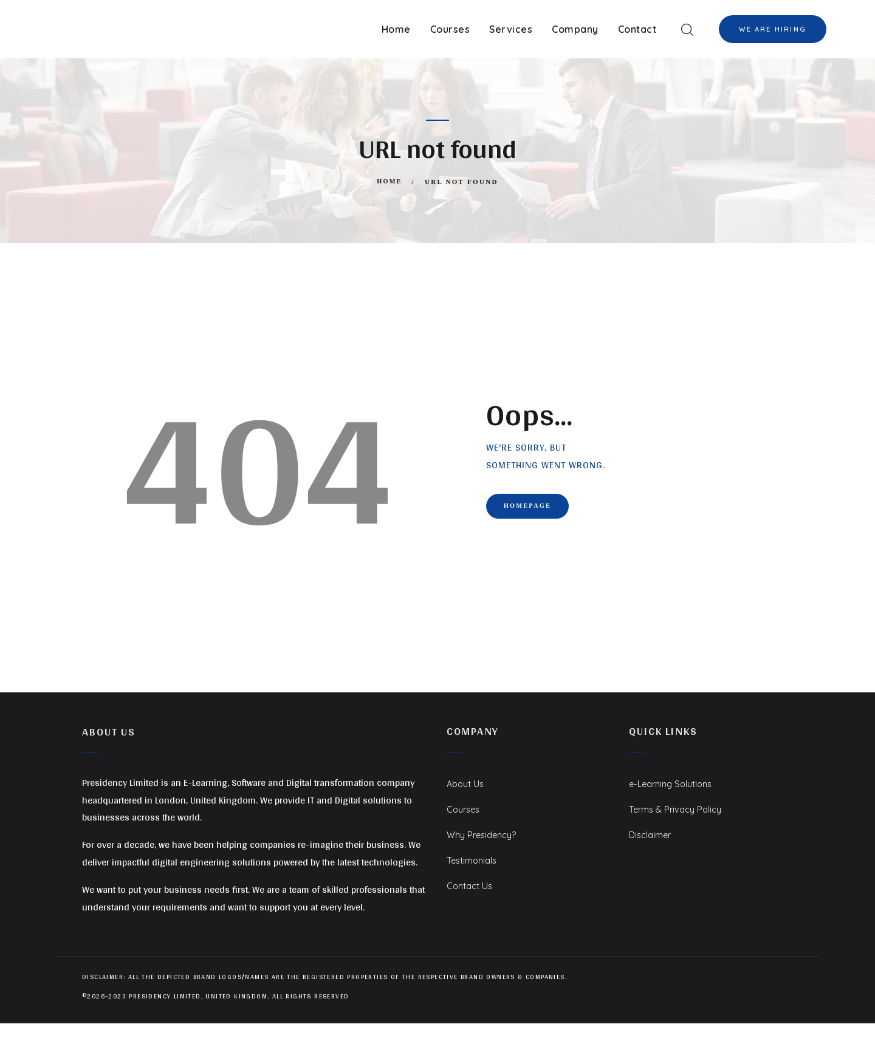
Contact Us (472, 885)
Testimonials (474, 860)
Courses (465, 809)
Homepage (536, 508)
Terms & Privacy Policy (679, 809)
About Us (467, 783)
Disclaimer (652, 834)
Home (389, 181)
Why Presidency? (485, 834)
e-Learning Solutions (674, 783)
